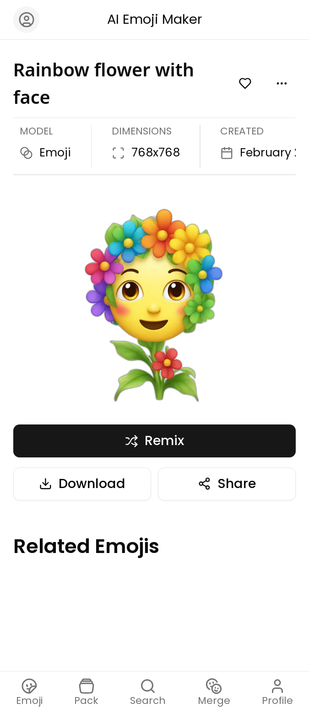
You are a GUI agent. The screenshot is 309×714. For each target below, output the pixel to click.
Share (227, 483)
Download (82, 483)
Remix (154, 440)
